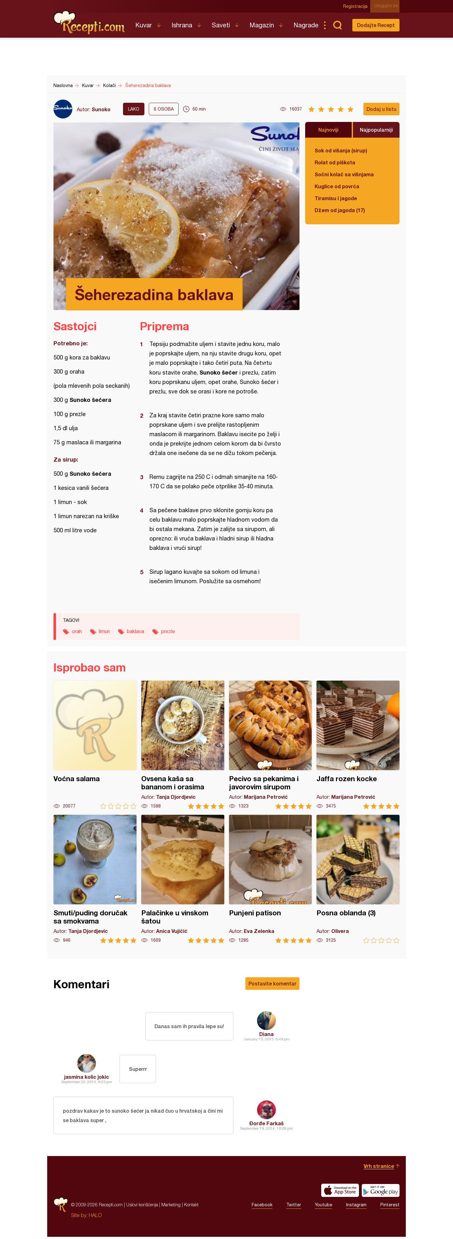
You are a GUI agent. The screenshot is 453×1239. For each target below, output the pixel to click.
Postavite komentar (272, 983)
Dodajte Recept (376, 25)
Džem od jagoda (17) (340, 210)
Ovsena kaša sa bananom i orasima (182, 745)
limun (104, 631)
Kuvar (143, 25)
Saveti (221, 25)
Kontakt (191, 1206)
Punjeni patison (270, 879)
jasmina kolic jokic (86, 1077)
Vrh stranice (379, 1168)
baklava (135, 631)
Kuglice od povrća (337, 186)
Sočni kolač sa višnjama (344, 174)
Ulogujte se (388, 6)
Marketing (171, 1206)
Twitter (293, 1206)
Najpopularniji (376, 130)
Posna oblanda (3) (358, 879)
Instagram (356, 1206)
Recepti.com (89, 22)
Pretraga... (337, 25)
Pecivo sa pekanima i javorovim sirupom (270, 745)
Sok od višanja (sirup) (341, 150)
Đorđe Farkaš (266, 1124)
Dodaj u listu (381, 109)
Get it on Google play (381, 1192)
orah (77, 631)
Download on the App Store (340, 1192)
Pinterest (390, 1206)
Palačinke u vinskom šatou (182, 879)
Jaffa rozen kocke (358, 745)
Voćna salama (95, 745)
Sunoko (101, 109)
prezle (168, 631)
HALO (95, 1217)
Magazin (261, 25)
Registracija (357, 6)
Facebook (262, 1206)
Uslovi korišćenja (142, 1206)
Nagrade (306, 25)
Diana (266, 1034)
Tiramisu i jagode (336, 198)
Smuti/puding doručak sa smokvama (95, 879)
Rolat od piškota (335, 162)
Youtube (323, 1206)
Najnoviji (328, 130)
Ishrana (181, 25)
